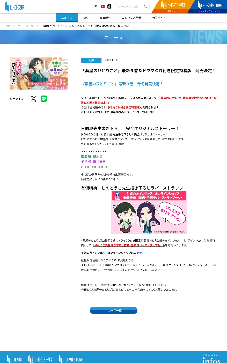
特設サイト (159, 18)
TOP (7, 26)
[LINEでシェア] (44, 101)
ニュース (66, 18)
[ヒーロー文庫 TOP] (14, 7)
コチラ (138, 253)
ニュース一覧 (26, 26)
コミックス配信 (131, 18)
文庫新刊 (105, 18)
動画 (86, 18)
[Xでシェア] (33, 101)
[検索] (133, 6)
